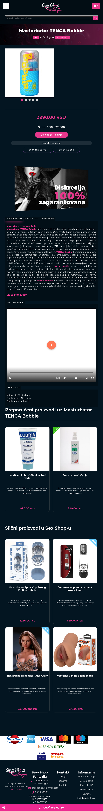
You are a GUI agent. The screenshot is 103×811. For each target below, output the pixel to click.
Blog (63, 776)
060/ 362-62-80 (37, 150)
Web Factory (16, 789)
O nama (63, 781)
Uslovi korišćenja (86, 776)
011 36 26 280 (66, 150)
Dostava (86, 794)
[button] (22, 99)
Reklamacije (86, 789)
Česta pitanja (86, 781)
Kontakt (63, 785)
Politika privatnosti (86, 798)
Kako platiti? (86, 785)
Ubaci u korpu (51, 135)
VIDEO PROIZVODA (17, 295)
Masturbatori (62, 37)
